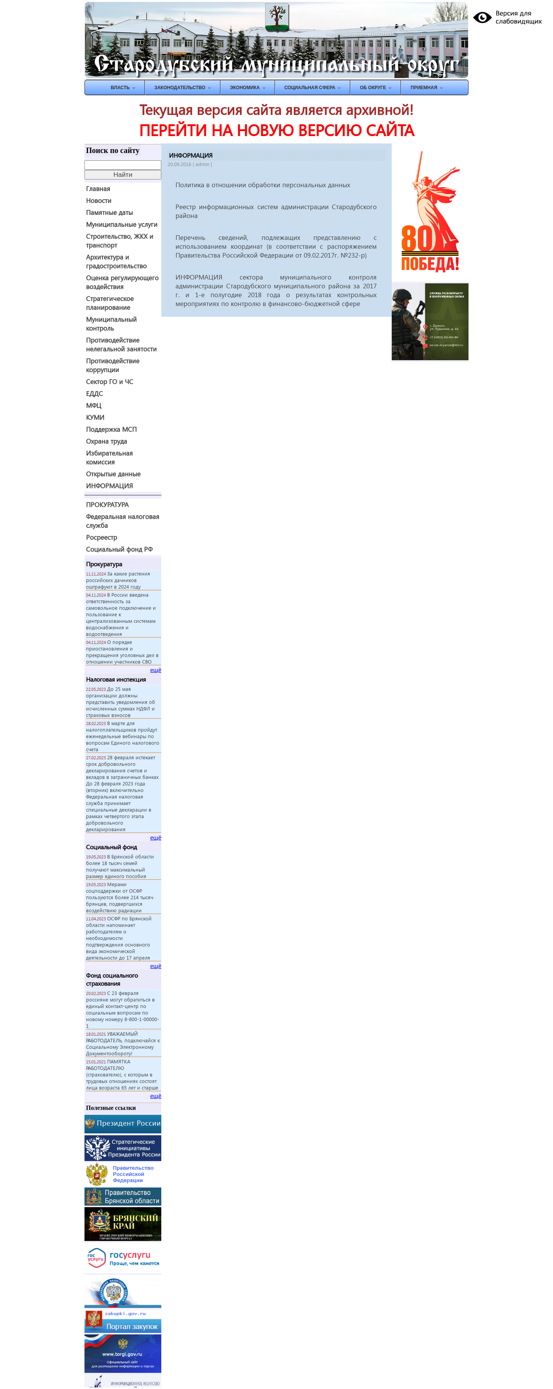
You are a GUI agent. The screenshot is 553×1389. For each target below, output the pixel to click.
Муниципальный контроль (111, 324)
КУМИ (95, 417)
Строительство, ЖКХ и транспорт (119, 241)
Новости (98, 200)
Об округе (373, 87)
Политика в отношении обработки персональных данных (263, 184)
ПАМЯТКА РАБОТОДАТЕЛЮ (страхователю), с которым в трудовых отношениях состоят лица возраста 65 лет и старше (122, 1074)
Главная (98, 188)
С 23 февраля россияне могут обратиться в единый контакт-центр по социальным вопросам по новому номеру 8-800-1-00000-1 (122, 1009)
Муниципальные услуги (121, 224)
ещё (155, 669)
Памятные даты (109, 212)
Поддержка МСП (111, 429)
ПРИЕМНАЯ (424, 87)
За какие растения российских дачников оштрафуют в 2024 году (118, 580)
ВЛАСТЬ (120, 87)
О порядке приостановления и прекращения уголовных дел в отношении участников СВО (122, 652)
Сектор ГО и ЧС (109, 381)
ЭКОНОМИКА (245, 87)
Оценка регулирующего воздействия (122, 282)
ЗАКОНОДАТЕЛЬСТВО (179, 87)
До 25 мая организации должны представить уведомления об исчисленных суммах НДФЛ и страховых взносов (120, 701)
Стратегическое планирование (110, 303)
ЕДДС (94, 393)
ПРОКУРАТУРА (107, 504)
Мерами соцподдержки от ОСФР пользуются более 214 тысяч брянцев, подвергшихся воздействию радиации (119, 897)
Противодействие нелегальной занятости (121, 344)
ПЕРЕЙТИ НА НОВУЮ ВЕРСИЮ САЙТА (276, 129)
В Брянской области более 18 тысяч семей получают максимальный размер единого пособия (120, 866)
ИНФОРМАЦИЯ (109, 485)
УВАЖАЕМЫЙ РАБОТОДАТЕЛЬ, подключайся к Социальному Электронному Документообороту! (123, 1043)
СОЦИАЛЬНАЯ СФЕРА (310, 87)
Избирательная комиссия (109, 457)
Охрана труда (106, 441)
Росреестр (101, 537)
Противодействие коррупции (112, 365)
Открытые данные (113, 473)
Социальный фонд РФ (119, 549)
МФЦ (93, 405)
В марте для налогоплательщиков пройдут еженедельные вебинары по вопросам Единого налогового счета (122, 736)
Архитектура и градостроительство (116, 261)
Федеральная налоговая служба (122, 521)
